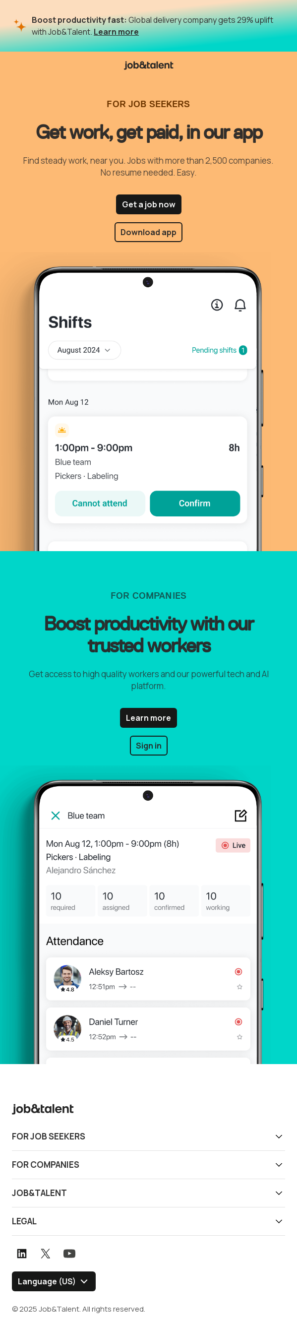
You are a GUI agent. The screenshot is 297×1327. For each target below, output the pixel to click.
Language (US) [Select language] (47, 1281)
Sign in (149, 745)
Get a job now (149, 204)
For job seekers (48, 1136)
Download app (148, 232)
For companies (45, 1164)
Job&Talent (39, 1193)
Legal (24, 1221)
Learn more (116, 31)
